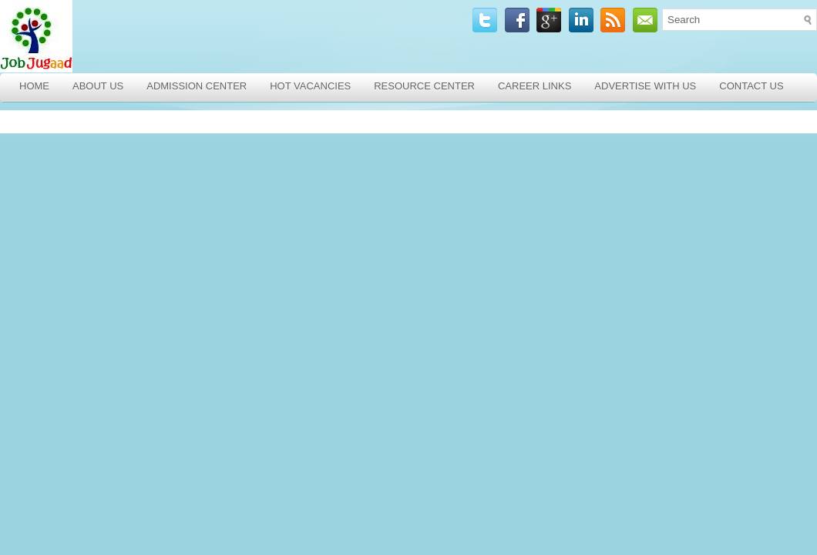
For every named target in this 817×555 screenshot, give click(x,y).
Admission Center (196, 86)
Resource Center (424, 86)
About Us (97, 86)
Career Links (534, 86)
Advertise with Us (645, 86)
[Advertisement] (112, 218)
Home (34, 86)
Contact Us (751, 86)
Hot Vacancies (310, 86)
